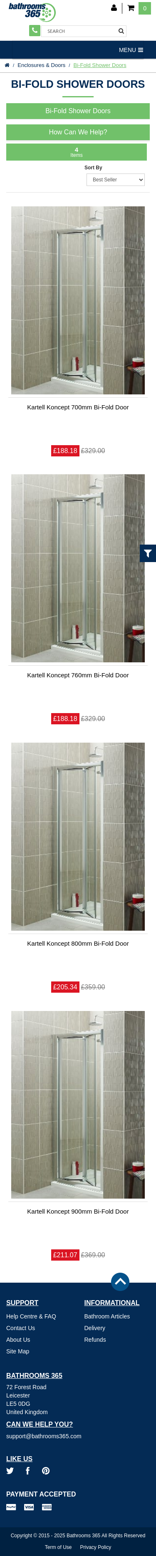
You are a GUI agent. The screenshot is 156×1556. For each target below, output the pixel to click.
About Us (18, 1339)
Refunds (95, 1339)
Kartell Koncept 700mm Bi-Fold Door (78, 407)
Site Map (17, 1351)
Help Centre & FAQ (31, 1316)
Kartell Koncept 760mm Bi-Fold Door (78, 675)
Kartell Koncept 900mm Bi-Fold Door (78, 1211)
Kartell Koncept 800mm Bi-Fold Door (78, 943)
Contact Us (20, 1328)
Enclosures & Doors (41, 65)
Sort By (93, 168)
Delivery (95, 1328)
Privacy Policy (95, 1547)
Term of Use (58, 1547)
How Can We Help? (78, 132)
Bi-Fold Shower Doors (100, 65)
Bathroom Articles (107, 1316)
